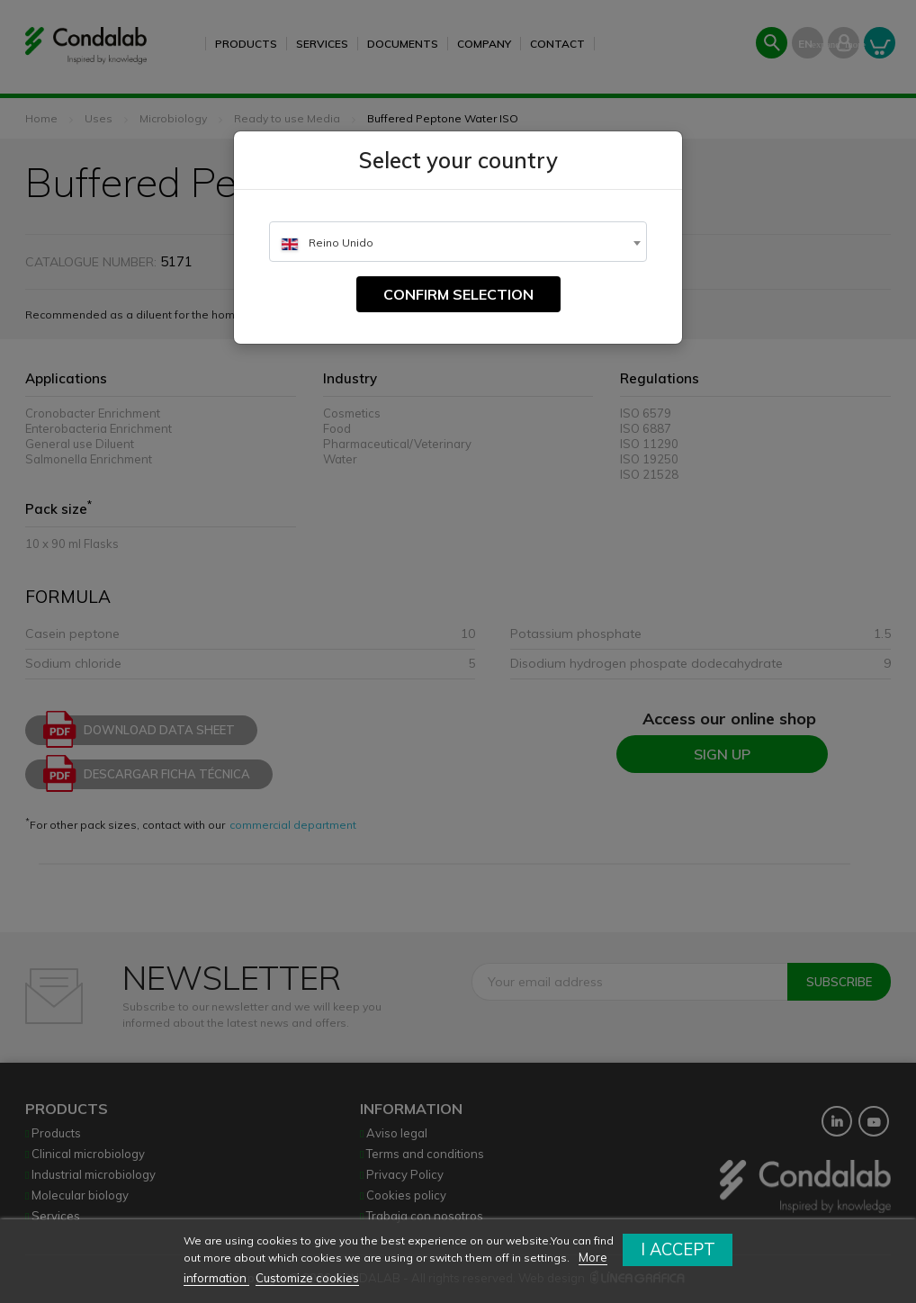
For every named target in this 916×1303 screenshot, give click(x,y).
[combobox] (458, 241)
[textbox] (458, 242)
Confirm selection (458, 294)
